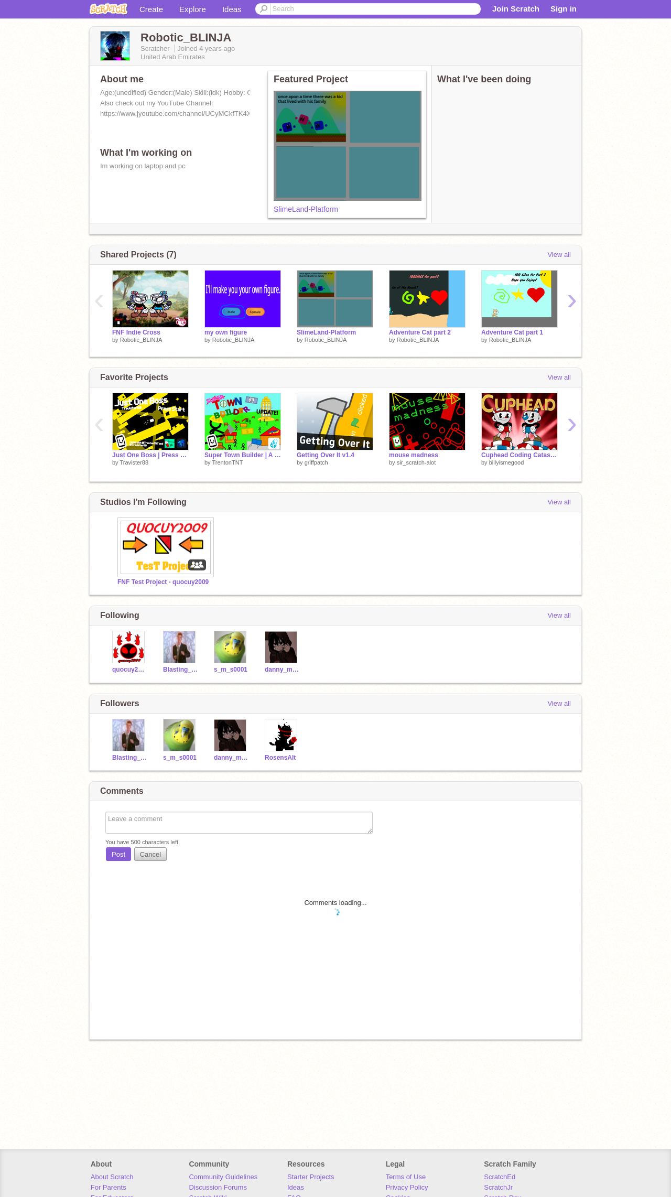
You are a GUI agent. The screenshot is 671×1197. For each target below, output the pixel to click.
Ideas (232, 9)
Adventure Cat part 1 (512, 332)
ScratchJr (498, 1187)
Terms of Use (406, 1177)
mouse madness (413, 455)
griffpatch (316, 462)
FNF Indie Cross (136, 332)
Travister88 (134, 462)
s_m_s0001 (230, 669)
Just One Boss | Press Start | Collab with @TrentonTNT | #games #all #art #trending (150, 455)
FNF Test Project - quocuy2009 (163, 582)
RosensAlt (280, 757)
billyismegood (506, 462)
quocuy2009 (129, 669)
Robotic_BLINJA (141, 340)
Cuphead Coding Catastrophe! (519, 455)
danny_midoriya (282, 669)
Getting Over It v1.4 (325, 455)
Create (151, 9)
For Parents (108, 1187)
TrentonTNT (227, 462)
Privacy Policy (407, 1187)
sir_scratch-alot (416, 462)
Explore (192, 9)
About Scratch (112, 1177)
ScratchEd (499, 1177)
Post (118, 854)
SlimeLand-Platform (306, 209)
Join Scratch (515, 8)
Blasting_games (180, 669)
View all (559, 254)
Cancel (150, 854)
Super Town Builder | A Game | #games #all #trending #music (242, 455)
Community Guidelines (223, 1177)
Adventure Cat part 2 (420, 332)
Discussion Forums (218, 1187)
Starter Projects (310, 1177)
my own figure (225, 332)
